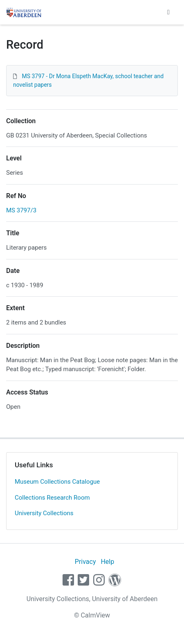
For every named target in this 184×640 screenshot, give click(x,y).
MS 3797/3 (21, 210)
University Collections (44, 513)
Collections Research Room (52, 497)
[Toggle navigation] (168, 12)
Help (107, 562)
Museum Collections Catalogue (57, 481)
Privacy (85, 562)
